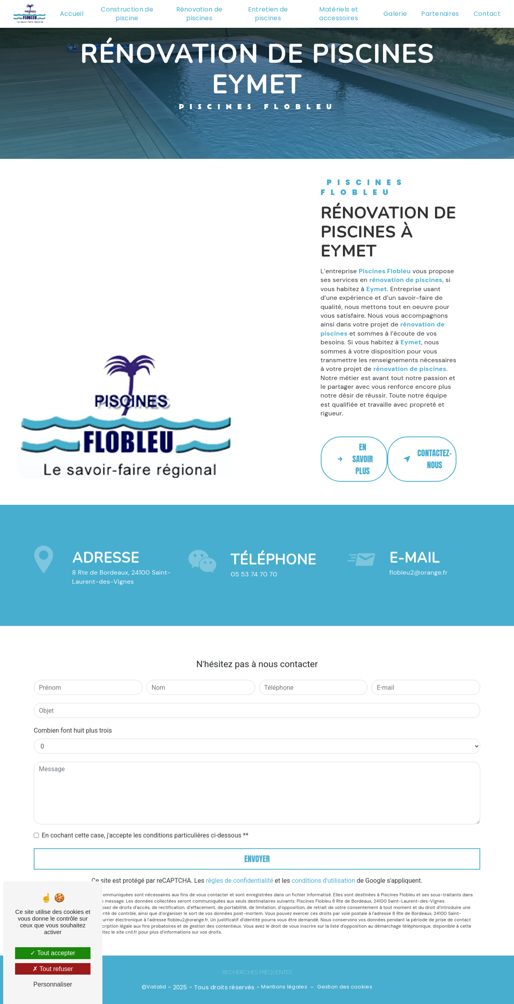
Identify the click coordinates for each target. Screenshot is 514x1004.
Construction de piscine (127, 14)
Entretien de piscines (268, 14)
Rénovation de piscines (199, 14)
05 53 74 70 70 (254, 583)
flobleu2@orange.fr (418, 563)
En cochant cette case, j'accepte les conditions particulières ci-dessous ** (145, 826)
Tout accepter (52, 953)
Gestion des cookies (344, 986)
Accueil (71, 13)
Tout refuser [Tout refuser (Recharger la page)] (53, 968)
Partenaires (440, 13)
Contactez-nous (426, 459)
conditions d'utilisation (323, 871)
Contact (487, 13)
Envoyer (257, 849)
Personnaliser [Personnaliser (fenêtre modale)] (52, 984)
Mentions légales (284, 986)
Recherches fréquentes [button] (257, 972)
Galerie (395, 13)
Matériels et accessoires (338, 14)
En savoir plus (353, 459)
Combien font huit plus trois (73, 721)
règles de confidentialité (239, 871)
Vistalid (156, 986)
